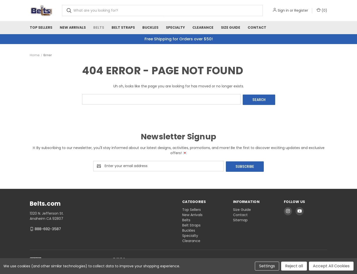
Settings (267, 266)
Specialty (175, 27)
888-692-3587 (48, 227)
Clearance (202, 27)
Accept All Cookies (331, 266)
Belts (98, 27)
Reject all (294, 266)
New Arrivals (73, 27)
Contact (257, 27)
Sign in (283, 10)
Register (301, 10)
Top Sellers (41, 27)
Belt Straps (123, 27)
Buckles (150, 27)
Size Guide (230, 27)
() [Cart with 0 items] (322, 10)
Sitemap (240, 218)
